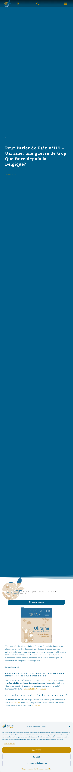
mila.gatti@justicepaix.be (35, 689)
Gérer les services (9, 744)
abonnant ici (37, 705)
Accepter (36, 750)
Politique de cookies (27, 769)
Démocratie (44, 591)
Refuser (36, 757)
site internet (15, 702)
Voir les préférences (36, 763)
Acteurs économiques (25, 591)
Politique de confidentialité (42, 769)
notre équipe (45, 680)
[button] (69, 726)
